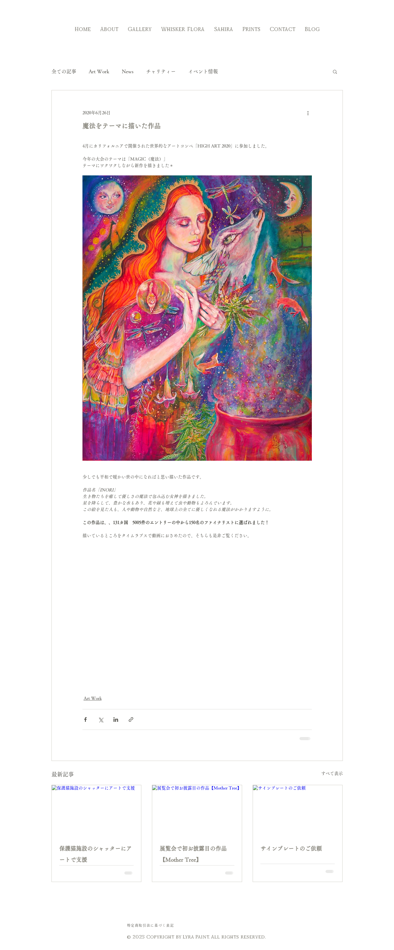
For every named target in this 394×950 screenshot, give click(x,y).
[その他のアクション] (308, 112)
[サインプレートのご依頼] (298, 810)
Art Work (99, 71)
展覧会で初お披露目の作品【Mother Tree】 (193, 854)
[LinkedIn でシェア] (116, 719)
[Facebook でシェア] (85, 719)
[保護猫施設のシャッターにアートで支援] (96, 810)
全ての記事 (63, 71)
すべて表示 (332, 773)
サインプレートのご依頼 (291, 848)
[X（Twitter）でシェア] (101, 719)
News (128, 71)
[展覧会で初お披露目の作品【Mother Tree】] (197, 810)
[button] (335, 71)
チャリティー (161, 71)
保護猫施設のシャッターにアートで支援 (95, 854)
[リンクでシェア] (131, 719)
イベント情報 (203, 71)
